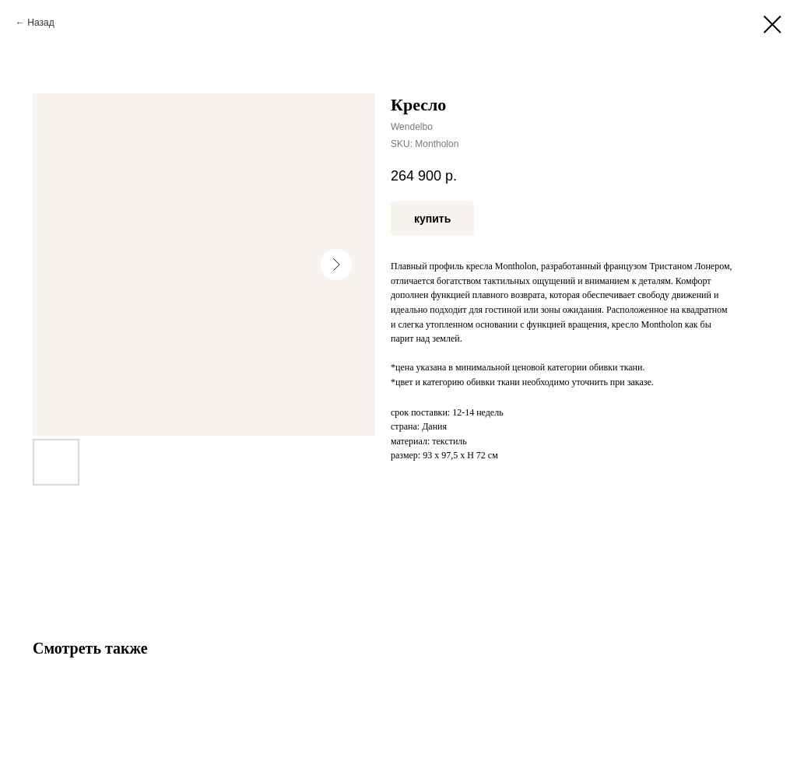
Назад (40, 22)
